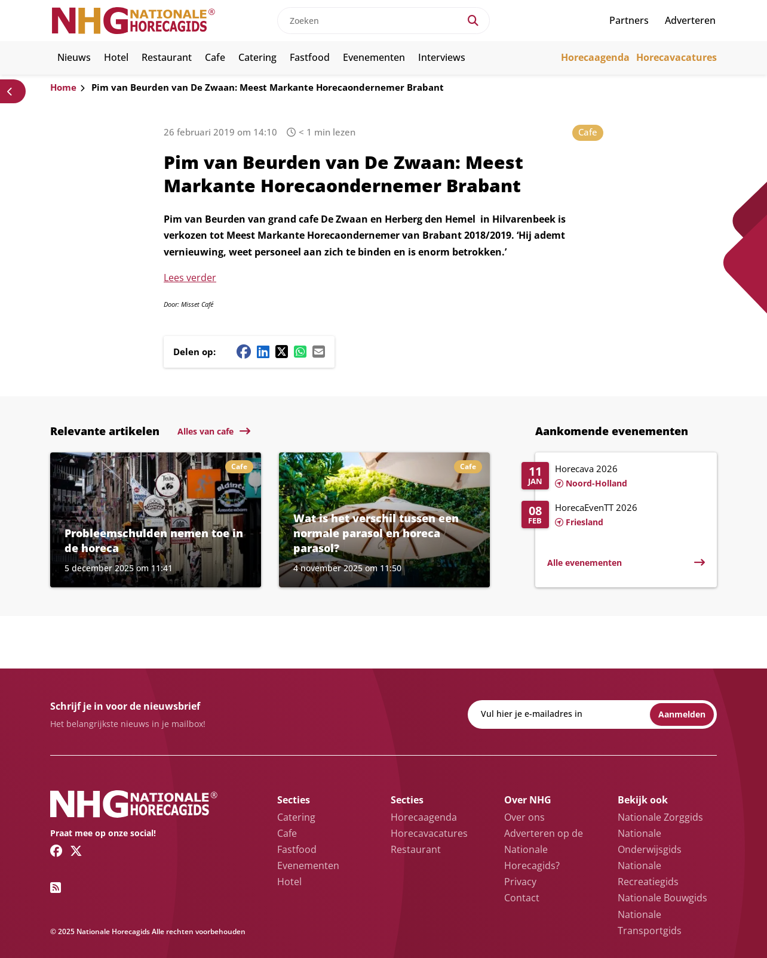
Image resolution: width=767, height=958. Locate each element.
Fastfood (310, 57)
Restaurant (167, 57)
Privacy (520, 881)
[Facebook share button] (244, 352)
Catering (257, 57)
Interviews (441, 57)
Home (63, 87)
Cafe (215, 57)
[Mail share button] (318, 352)
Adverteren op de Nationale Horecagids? (543, 849)
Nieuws (74, 57)
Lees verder (190, 277)
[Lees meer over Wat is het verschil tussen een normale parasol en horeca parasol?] (384, 519)
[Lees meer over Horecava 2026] (613, 477)
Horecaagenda (595, 57)
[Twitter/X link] (76, 850)
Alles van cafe (205, 431)
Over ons (524, 817)
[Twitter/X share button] (281, 352)
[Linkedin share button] (263, 352)
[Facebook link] (56, 850)
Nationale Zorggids (660, 817)
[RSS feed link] (55, 887)
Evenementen (374, 57)
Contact (521, 897)
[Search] (473, 20)
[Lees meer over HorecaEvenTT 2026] (613, 516)
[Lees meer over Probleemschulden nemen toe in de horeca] (155, 519)
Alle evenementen (584, 562)
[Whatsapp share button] (300, 352)
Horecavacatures (676, 57)
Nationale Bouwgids (662, 897)
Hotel (116, 57)
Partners (629, 20)
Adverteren (690, 20)
